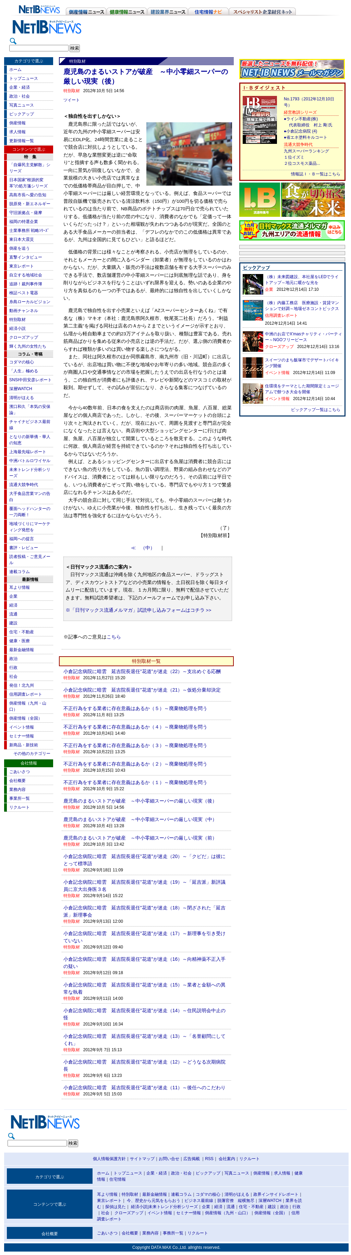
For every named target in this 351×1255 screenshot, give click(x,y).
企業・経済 (19, 87)
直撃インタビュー (25, 257)
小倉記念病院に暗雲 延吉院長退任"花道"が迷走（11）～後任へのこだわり (144, 1087)
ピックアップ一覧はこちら (315, 409)
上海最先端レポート (27, 451)
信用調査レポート (25, 694)
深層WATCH (20, 388)
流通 (13, 614)
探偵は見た (115, 1206)
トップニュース (23, 78)
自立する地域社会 (25, 275)
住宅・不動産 (21, 632)
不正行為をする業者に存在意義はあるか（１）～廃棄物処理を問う (135, 782)
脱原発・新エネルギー (29, 203)
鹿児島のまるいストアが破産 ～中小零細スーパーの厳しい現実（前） (140, 838)
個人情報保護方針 (109, 1158)
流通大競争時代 (23, 484)
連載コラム (19, 571)
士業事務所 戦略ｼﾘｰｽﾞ (29, 230)
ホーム (15, 69)
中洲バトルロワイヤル (29, 460)
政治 (13, 658)
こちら (114, 636)
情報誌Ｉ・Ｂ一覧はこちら (315, 174)
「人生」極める (23, 371)
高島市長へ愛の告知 (27, 194)
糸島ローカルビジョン (29, 301)
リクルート (19, 807)
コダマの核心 (21, 362)
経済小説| (139, 1206)
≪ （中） (145, 547)
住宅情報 (117, 1179)
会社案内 (227, 1158)
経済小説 (17, 328)
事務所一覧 (173, 1233)
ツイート (71, 100)
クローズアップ (23, 337)
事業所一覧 (19, 798)
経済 (13, 605)
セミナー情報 (21, 736)
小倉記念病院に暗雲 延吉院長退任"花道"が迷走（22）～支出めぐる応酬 (142, 671)
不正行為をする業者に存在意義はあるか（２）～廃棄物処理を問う (135, 764)
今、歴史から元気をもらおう (153, 1200)
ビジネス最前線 (198, 1200)
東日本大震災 (21, 239)
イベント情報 (21, 727)
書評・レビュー (23, 547)
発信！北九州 (21, 685)
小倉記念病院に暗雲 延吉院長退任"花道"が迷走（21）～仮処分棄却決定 (142, 690)
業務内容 (17, 789)
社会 (13, 676)
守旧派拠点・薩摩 (25, 212)
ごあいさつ (19, 771)
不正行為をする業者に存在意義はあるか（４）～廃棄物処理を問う (135, 727)
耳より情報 (19, 587)
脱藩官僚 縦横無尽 (235, 1200)
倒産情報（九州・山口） (227, 1212)
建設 (13, 623)
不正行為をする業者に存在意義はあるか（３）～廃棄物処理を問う (135, 745)
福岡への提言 (21, 538)
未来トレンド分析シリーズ (173, 1206)
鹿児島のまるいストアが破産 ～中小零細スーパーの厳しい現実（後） (140, 801)
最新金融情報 (21, 649)
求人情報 (17, 131)
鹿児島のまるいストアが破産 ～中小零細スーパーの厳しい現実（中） (140, 819)
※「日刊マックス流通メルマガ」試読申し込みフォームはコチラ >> (138, 610)
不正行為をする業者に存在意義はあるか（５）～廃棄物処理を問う (135, 708)
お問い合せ (169, 1158)
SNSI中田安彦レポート (30, 379)
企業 (13, 596)
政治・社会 (19, 96)
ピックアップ (21, 114)
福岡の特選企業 (23, 221)
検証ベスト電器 (23, 292)
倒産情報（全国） (25, 718)
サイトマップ (142, 1158)
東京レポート (21, 266)
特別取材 (17, 319)
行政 (13, 667)
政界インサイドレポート (276, 1194)
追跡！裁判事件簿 (25, 284)
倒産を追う (19, 248)
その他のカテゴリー (31, 753)
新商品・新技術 (23, 745)
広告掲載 (191, 1158)
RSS (209, 1158)
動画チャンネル (23, 310)
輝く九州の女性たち (27, 346)
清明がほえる (21, 397)
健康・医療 (19, 640)
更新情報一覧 (21, 140)
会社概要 (17, 780)
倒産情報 (17, 123)
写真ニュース (21, 105)
